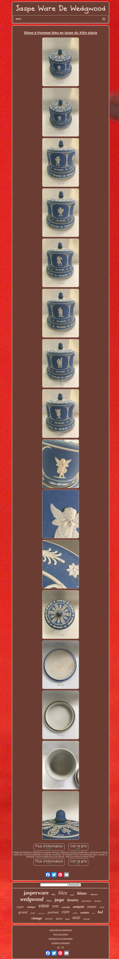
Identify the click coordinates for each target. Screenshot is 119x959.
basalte (87, 919)
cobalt (75, 913)
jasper (20, 906)
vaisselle (66, 907)
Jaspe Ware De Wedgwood (60, 930)
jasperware (36, 893)
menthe (97, 901)
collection (94, 894)
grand (22, 912)
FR (62, 947)
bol (100, 912)
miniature (86, 901)
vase (43, 905)
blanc (82, 893)
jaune (32, 913)
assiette (84, 912)
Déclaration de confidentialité (61, 939)
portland (53, 912)
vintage (36, 918)
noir (77, 917)
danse (59, 918)
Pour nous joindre (60, 934)
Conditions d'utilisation (60, 943)
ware (102, 907)
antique (31, 906)
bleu (62, 893)
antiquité (78, 906)
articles (49, 918)
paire (72, 895)
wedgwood (32, 899)
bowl (67, 919)
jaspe (59, 899)
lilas (49, 900)
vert (55, 906)
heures (72, 900)
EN (58, 947)
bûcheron (41, 913)
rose (93, 913)
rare (66, 911)
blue (53, 894)
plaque (92, 906)
